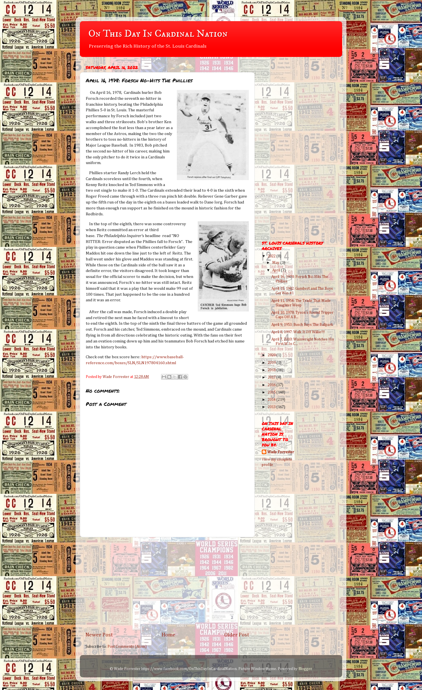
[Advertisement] (167, 584)
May (276, 263)
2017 (272, 377)
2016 (272, 385)
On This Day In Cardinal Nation (158, 33)
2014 (272, 400)
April (276, 270)
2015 (272, 392)
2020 (272, 355)
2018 (272, 370)
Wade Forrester (280, 452)
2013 (272, 407)
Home (168, 635)
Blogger (305, 669)
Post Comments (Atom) (127, 647)
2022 (272, 256)
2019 (272, 363)
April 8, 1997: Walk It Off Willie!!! (298, 332)
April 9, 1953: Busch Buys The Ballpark (302, 325)
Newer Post (99, 635)
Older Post (236, 635)
